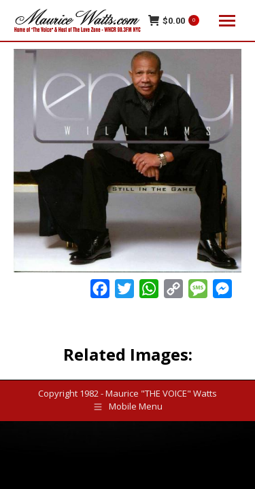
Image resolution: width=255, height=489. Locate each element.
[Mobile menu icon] (227, 21)
